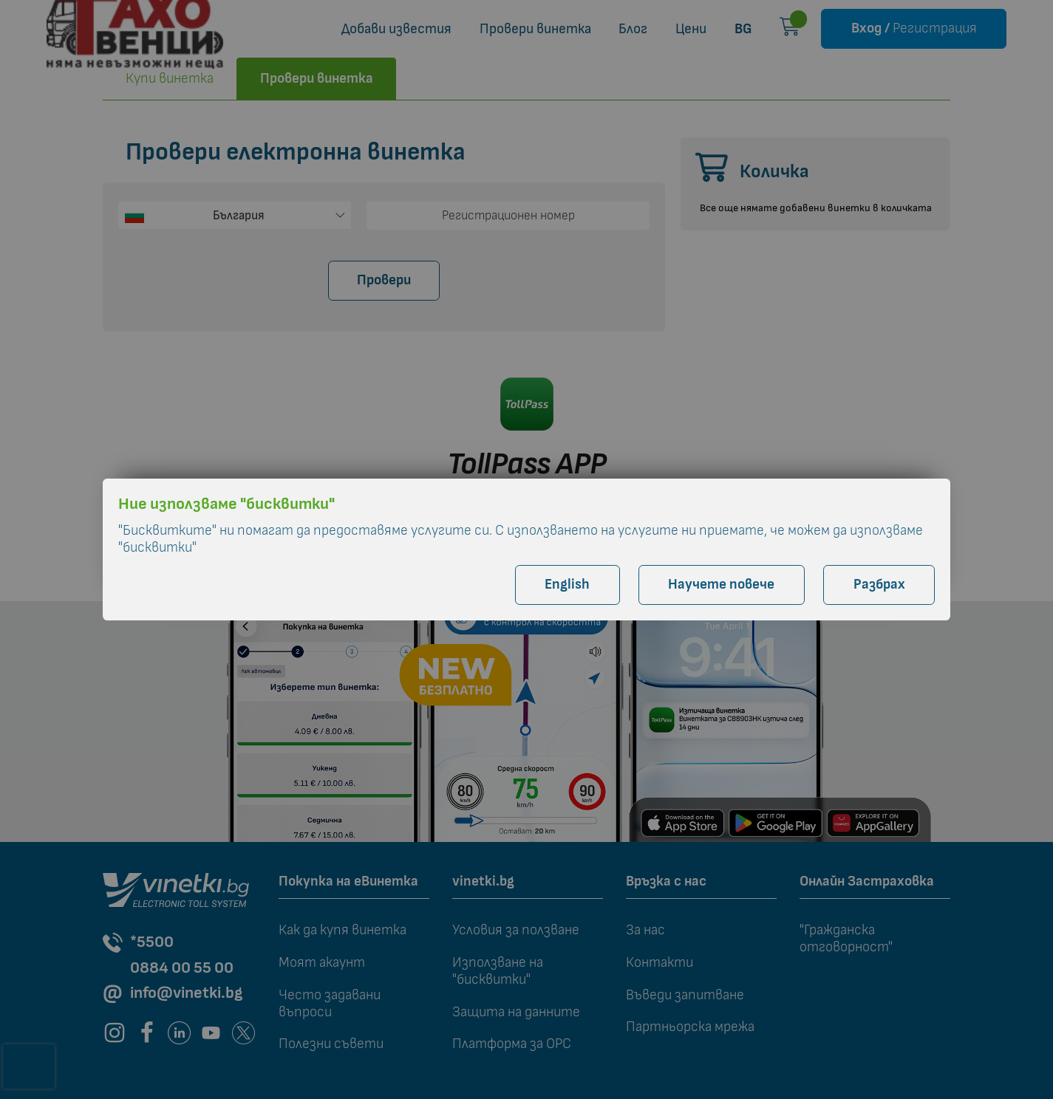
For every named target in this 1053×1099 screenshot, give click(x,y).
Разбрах (879, 584)
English (567, 584)
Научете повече (721, 584)
